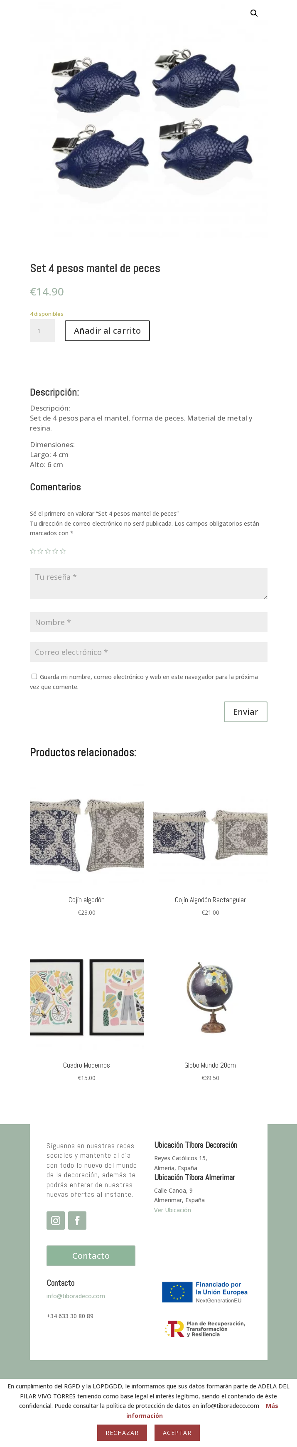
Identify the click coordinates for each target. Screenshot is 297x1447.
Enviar (245, 711)
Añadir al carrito (107, 330)
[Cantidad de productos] (42, 330)
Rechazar (122, 1433)
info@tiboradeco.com (76, 1296)
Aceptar (177, 1433)
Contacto (91, 1255)
